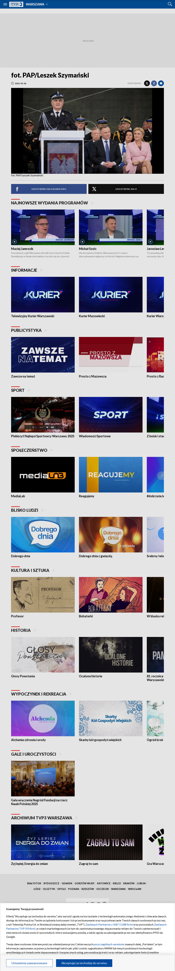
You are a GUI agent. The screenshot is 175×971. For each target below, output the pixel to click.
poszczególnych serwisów (108, 944)
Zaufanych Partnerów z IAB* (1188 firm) (109, 924)
